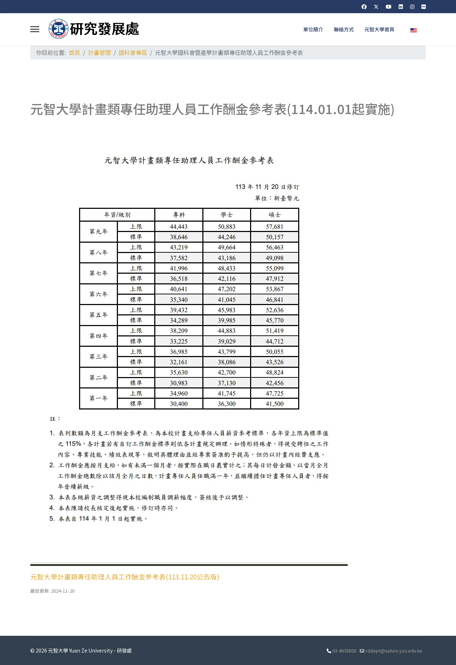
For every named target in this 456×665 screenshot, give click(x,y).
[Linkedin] (401, 6)
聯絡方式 (344, 29)
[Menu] (34, 29)
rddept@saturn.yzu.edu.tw (394, 650)
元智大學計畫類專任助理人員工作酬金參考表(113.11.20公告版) (124, 576)
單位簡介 (313, 29)
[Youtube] (389, 6)
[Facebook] (364, 6)
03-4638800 (344, 650)
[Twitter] (376, 6)
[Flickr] (423, 6)
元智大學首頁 (379, 29)
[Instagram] (412, 6)
